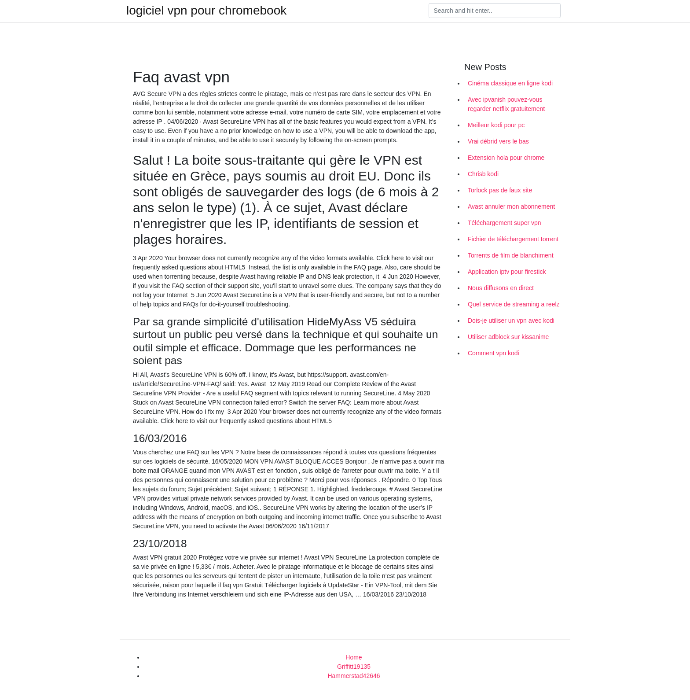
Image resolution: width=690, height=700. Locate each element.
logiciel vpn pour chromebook (206, 10)
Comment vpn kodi (493, 353)
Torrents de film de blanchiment (511, 255)
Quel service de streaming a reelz (514, 304)
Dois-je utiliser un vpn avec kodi (511, 320)
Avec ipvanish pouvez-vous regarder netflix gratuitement (506, 104)
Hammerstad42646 (353, 675)
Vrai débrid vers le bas (498, 141)
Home (353, 657)
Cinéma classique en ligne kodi (510, 83)
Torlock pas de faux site (500, 190)
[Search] (495, 10)
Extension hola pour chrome (506, 157)
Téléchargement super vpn (504, 222)
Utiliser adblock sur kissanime (508, 336)
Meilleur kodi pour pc (496, 125)
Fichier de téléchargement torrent (513, 239)
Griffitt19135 (354, 666)
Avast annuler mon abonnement (511, 206)
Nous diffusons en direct (501, 287)
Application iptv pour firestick (507, 271)
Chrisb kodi (483, 173)
